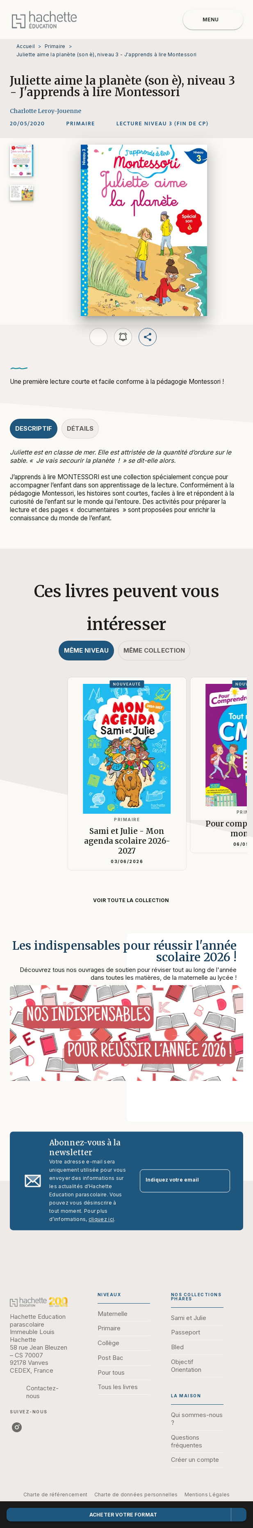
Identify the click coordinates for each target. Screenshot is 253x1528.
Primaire (55, 46)
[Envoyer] (220, 1181)
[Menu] (213, 20)
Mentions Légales (207, 1494)
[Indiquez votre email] (175, 1181)
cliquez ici (101, 1219)
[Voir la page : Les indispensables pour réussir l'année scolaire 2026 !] (126, 1017)
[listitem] (17, 1427)
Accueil (25, 46)
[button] (80, 123)
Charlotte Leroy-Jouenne (45, 111)
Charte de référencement (55, 1494)
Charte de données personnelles (136, 1494)
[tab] (33, 429)
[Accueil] (44, 19)
